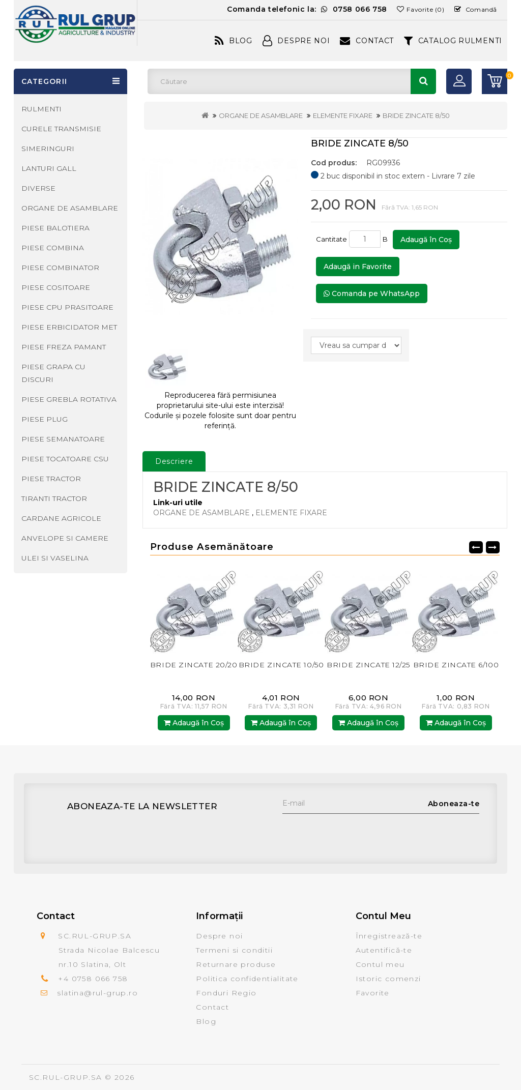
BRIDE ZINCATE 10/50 (281, 664)
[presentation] (359, 833)
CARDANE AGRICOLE (61, 518)
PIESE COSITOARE (55, 287)
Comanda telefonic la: (307, 9)
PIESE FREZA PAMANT (63, 346)
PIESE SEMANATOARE (63, 439)
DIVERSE (38, 188)
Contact (367, 41)
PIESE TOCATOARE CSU (65, 458)
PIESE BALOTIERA (55, 227)
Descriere (174, 461)
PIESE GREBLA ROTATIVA (69, 399)
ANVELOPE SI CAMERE (64, 538)
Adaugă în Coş (426, 239)
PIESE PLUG (44, 419)
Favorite (373, 992)
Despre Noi (296, 41)
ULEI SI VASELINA (55, 558)
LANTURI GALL (48, 168)
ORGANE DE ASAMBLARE (261, 115)
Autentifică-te (384, 950)
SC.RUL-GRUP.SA (65, 1077)
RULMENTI (41, 108)
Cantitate (331, 239)
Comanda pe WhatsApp (372, 293)
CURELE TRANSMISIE (61, 128)
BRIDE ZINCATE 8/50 (416, 115)
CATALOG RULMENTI (453, 41)
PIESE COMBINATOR (60, 267)
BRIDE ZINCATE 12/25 (368, 664)
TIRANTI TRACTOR (54, 498)
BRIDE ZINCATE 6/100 (456, 664)
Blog (233, 41)
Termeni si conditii (234, 950)
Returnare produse (236, 964)
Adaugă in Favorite (358, 266)
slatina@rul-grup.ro (97, 992)
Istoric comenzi (388, 978)
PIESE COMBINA (52, 247)
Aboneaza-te (454, 803)
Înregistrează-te (389, 935)
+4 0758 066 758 (93, 978)
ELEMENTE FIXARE (342, 115)
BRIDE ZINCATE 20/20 (194, 664)
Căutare (423, 81)
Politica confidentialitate (247, 978)
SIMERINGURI (47, 148)
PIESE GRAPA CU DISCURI (53, 373)
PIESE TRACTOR (51, 478)
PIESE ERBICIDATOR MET (69, 327)
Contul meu (380, 964)
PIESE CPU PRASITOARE (67, 307)
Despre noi (219, 935)
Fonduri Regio (226, 992)
